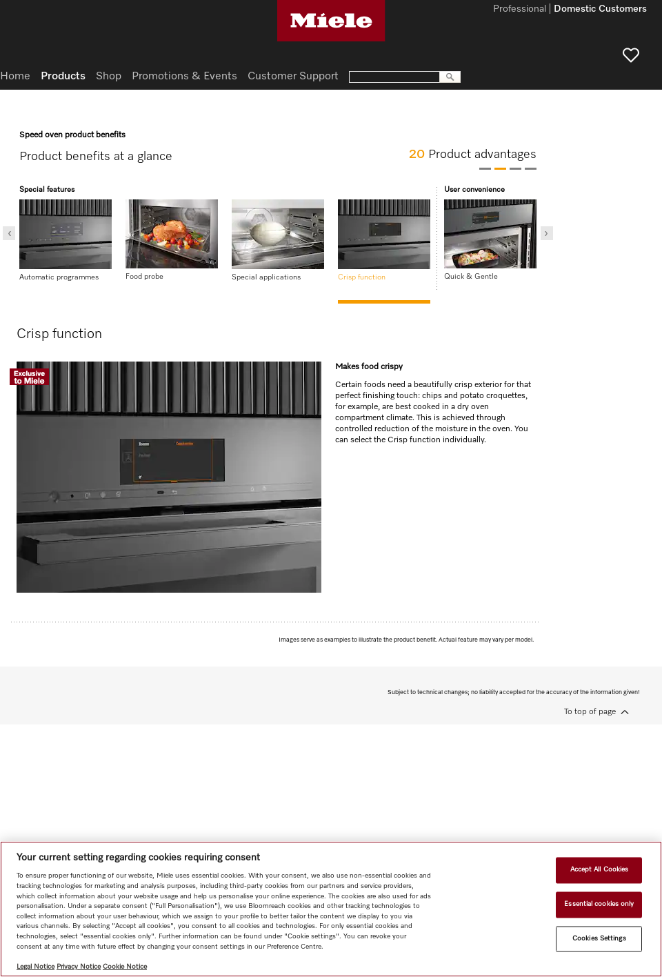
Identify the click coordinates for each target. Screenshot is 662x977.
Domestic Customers (600, 10)
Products (63, 76)
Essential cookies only (599, 903)
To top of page (590, 712)
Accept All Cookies (599, 870)
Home (15, 76)
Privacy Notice (79, 966)
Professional (519, 10)
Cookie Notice (125, 966)
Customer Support (293, 76)
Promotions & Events (184, 76)
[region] (331, 909)
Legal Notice (35, 966)
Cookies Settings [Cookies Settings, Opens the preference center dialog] (599, 938)
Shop (108, 76)
